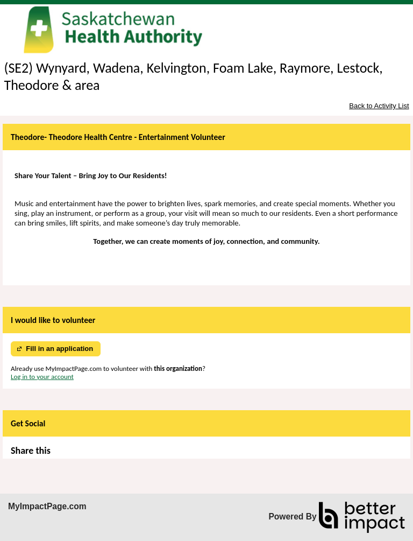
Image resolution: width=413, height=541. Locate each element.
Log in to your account (42, 377)
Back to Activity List (379, 106)
